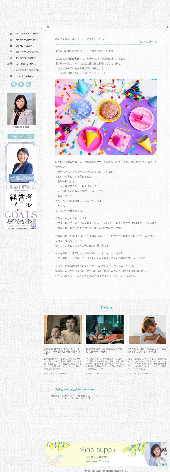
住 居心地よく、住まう (21, 45)
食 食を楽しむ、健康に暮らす (21, 39)
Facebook (21, 84)
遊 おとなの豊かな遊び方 (21, 57)
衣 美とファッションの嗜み (21, 33)
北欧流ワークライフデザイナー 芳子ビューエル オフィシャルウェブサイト (21, 14)
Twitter (28, 84)
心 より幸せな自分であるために (21, 70)
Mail (14, 84)
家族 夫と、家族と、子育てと (21, 64)
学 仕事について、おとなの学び (21, 51)
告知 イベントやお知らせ (21, 76)
